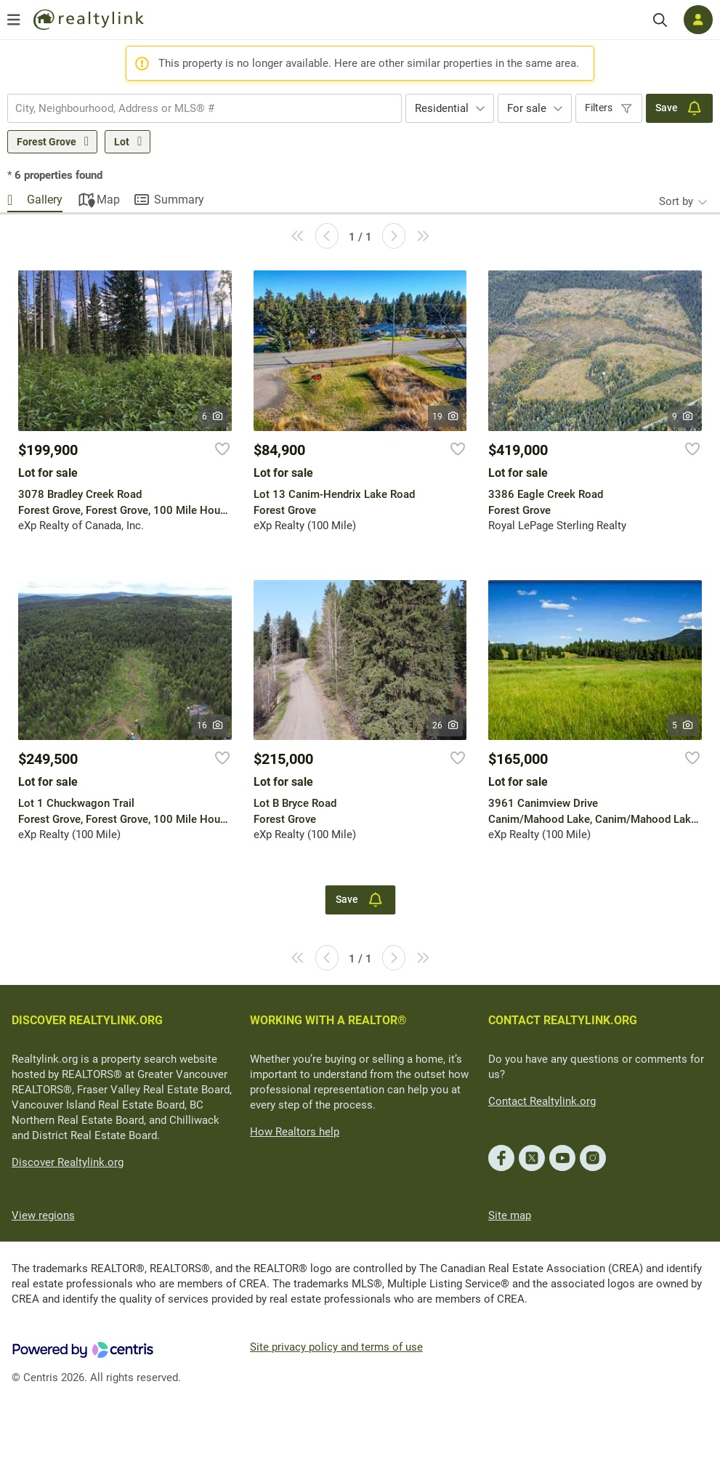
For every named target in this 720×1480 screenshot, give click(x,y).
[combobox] (204, 108)
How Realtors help (294, 1131)
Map (108, 199)
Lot (121, 142)
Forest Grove (46, 142)
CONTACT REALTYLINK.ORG (562, 1020)
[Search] (660, 20)
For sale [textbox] (526, 108)
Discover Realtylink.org (68, 1162)
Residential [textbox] (442, 108)
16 (210, 725)
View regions (43, 1215)
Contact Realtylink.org (542, 1101)
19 (445, 416)
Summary (179, 199)
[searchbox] (195, 108)
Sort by (676, 201)
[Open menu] (14, 19)
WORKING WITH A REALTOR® (328, 1020)
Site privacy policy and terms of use (336, 1347)
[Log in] (698, 19)
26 (445, 725)
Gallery (44, 199)
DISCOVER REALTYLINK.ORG (87, 1020)
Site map (509, 1215)
